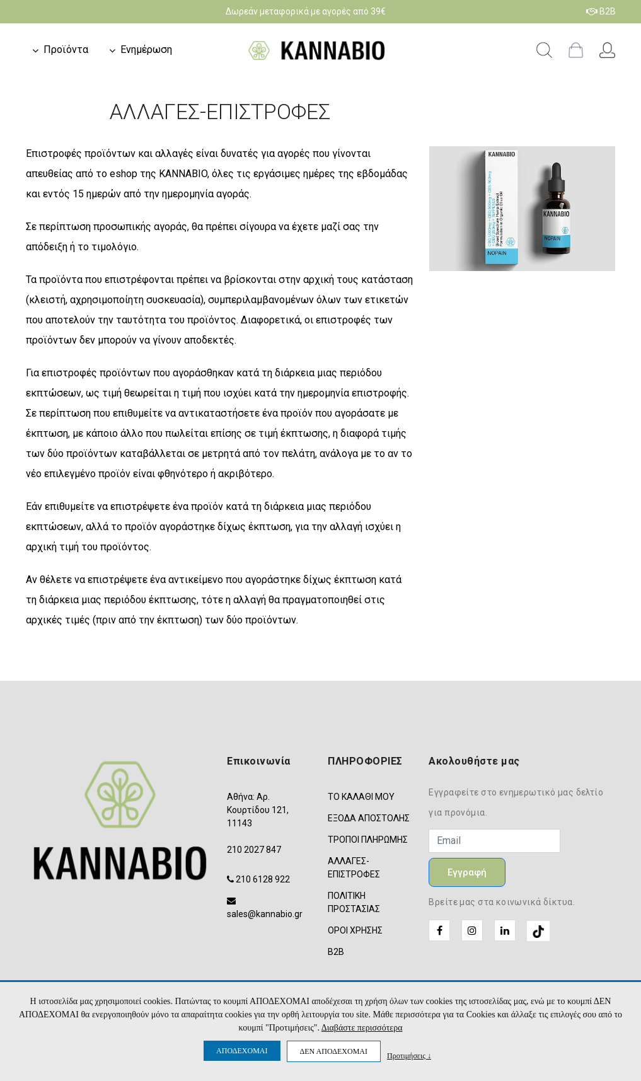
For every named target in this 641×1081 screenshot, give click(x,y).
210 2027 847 (254, 850)
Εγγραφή (467, 872)
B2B (601, 11)
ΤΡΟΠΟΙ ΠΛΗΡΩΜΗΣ (368, 840)
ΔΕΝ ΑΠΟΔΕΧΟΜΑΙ (333, 1051)
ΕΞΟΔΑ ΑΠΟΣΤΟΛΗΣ (369, 818)
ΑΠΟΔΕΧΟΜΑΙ (241, 1050)
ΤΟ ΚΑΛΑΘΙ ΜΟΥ (361, 797)
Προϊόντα (65, 49)
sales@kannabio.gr (265, 914)
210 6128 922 (263, 879)
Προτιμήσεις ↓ (409, 1055)
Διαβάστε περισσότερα (362, 1027)
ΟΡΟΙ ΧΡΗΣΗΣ (355, 930)
